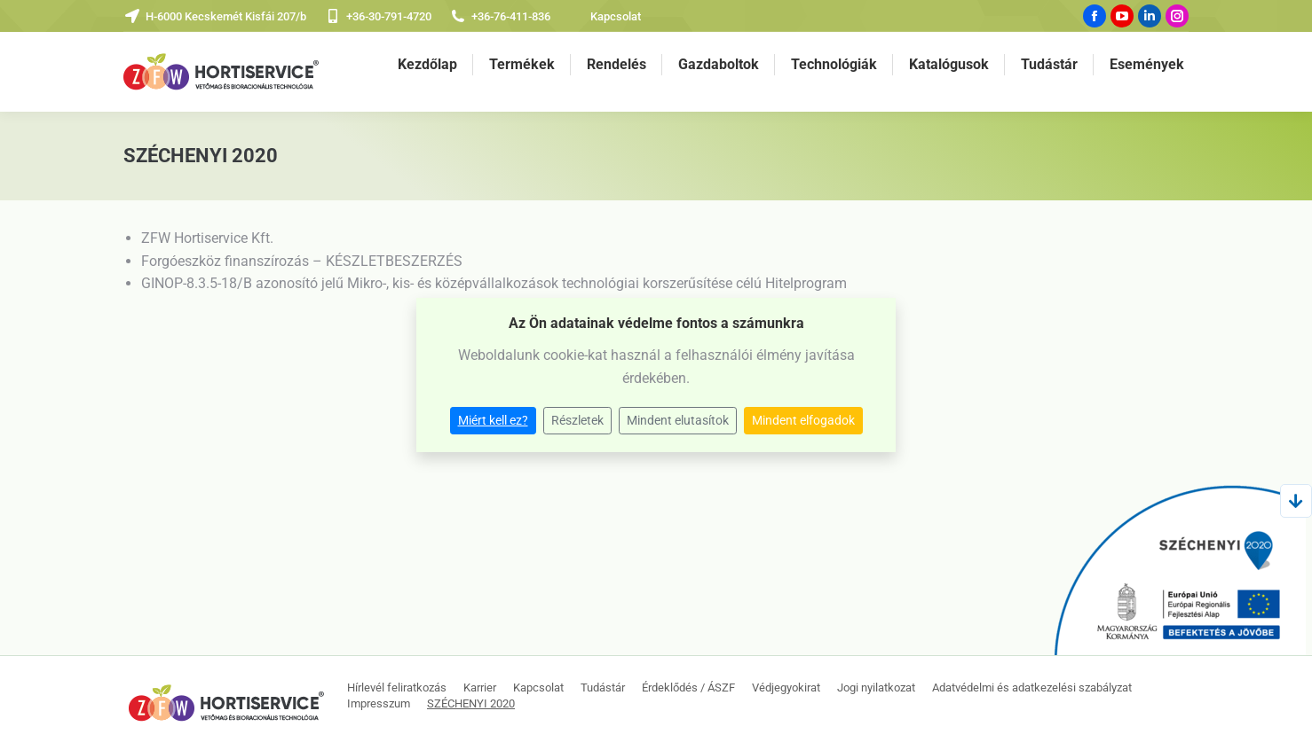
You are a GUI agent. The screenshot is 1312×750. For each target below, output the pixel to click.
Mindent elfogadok (803, 420)
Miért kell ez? (493, 420)
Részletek (577, 420)
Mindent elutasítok (678, 420)
